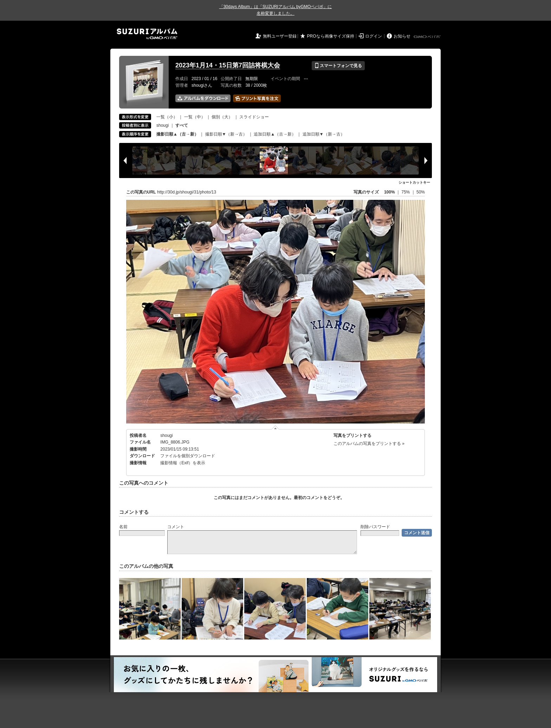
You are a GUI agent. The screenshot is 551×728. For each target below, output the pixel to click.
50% (420, 192)
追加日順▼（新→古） (324, 134)
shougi (162, 125)
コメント (175, 526)
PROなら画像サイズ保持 (330, 36)
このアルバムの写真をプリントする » (368, 443)
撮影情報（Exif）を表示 (182, 462)
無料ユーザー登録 (280, 36)
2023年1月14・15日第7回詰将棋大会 (227, 65)
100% (389, 192)
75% (406, 192)
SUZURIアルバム (147, 33)
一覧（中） (194, 116)
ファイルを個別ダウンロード (187, 455)
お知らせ (402, 36)
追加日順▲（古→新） (275, 134)
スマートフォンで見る (338, 65)
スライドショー (254, 116)
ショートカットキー (414, 182)
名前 (123, 526)
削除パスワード (375, 526)
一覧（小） (166, 116)
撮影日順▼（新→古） (226, 134)
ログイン (373, 36)
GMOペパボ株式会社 (428, 36)
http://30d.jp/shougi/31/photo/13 (186, 192)
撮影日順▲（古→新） (177, 134)
